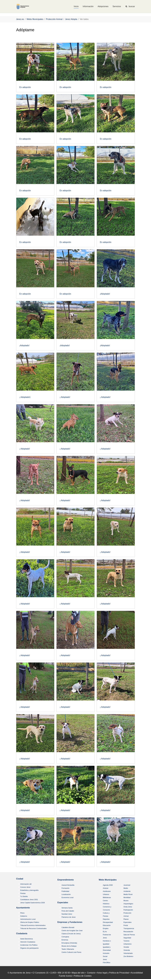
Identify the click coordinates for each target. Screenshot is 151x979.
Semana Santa (67, 908)
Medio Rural (128, 894)
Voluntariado (128, 953)
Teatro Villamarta (68, 949)
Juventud (127, 885)
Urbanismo (128, 944)
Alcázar (105, 888)
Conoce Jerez (25, 887)
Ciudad (19, 879)
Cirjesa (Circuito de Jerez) (71, 934)
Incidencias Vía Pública (28, 945)
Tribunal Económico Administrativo (33, 925)
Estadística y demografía (29, 890)
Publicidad (65, 891)
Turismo (126, 941)
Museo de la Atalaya (69, 946)
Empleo (105, 928)
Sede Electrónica (26, 939)
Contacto (91, 973)
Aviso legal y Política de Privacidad (113, 973)
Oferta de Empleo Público (29, 922)
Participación (128, 910)
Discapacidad (108, 922)
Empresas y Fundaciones (69, 922)
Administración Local (27, 919)
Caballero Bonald (68, 927)
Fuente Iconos (65, 976)
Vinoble (126, 947)
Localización (66, 894)
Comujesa (65, 937)
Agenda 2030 (108, 885)
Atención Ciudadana (27, 942)
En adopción (25, 87)
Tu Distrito (24, 896)
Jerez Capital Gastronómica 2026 (32, 903)
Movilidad (127, 897)
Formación (65, 888)
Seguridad (127, 938)
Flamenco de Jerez (69, 917)
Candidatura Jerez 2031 (29, 899)
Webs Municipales (108, 880)
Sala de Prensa (129, 935)
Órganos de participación (29, 948)
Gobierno (23, 916)
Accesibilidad (137, 973)
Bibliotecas (107, 897)
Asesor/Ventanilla (68, 885)
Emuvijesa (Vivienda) (69, 943)
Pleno (22, 913)
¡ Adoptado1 (24, 397)
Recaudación (128, 932)
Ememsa (65, 940)
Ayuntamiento (23, 908)
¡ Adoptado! (65, 397)
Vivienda (127, 950)
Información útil (25, 884)
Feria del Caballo (68, 911)
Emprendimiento (65, 880)
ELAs (105, 932)
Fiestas (23, 893)
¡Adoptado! (105, 294)
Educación (107, 925)
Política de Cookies (83, 976)
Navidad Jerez (67, 914)
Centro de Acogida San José (72, 930)
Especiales (62, 902)
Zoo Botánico (128, 956)
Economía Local (67, 897)
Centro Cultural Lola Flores (71, 952)
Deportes (106, 919)
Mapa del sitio (78, 973)
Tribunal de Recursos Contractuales (33, 928)
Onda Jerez (128, 907)
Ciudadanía (21, 933)
